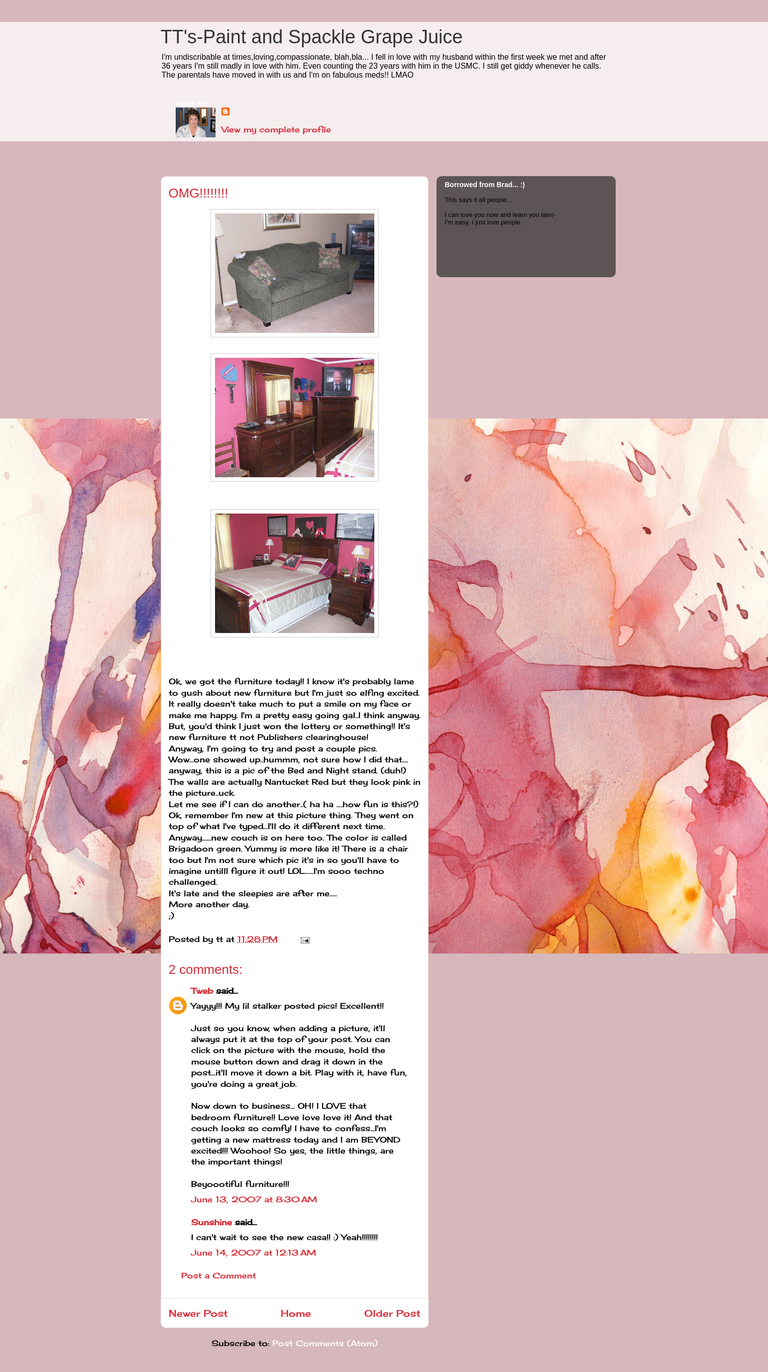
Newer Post (198, 1313)
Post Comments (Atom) (325, 1343)
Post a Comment (218, 1275)
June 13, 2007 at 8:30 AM (254, 1199)
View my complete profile (276, 129)
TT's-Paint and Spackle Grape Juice (312, 36)
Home (296, 1313)
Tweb (202, 991)
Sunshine (211, 1222)
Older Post (392, 1313)
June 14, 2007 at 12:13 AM (253, 1253)
